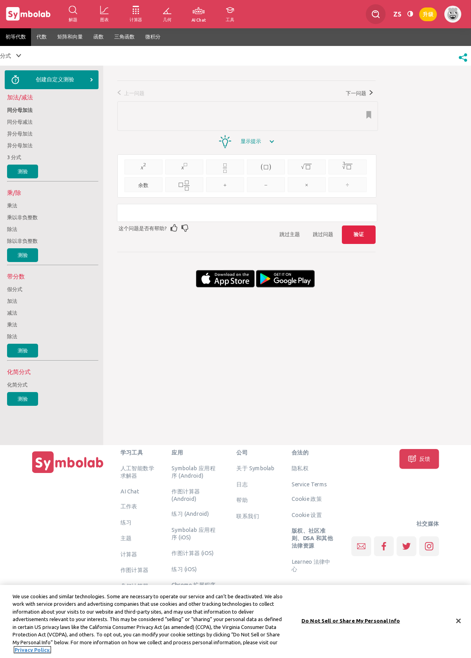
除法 (12, 229)
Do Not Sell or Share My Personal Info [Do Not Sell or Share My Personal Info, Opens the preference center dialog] (350, 622)
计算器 (128, 554)
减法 (12, 312)
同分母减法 (20, 122)
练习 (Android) (190, 514)
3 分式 (14, 157)
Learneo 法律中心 (311, 565)
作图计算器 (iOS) (193, 553)
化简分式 (17, 384)
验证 (359, 234)
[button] (463, 62)
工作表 (128, 506)
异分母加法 (20, 133)
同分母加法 (20, 110)
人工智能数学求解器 (137, 472)
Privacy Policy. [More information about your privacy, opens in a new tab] (32, 651)
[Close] (458, 622)
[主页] (68, 473)
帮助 (242, 500)
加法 (12, 301)
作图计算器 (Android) (186, 495)
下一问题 (359, 93)
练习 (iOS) (184, 569)
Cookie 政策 (307, 499)
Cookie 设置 (307, 514)
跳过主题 (289, 234)
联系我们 (247, 516)
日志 (242, 484)
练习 (126, 522)
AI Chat (129, 491)
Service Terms (309, 484)
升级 (428, 13)
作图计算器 (134, 570)
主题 (126, 538)
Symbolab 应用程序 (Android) (193, 472)
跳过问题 (323, 234)
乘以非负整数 (22, 217)
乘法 (12, 205)
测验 (23, 171)
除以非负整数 (22, 241)
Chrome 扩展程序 (194, 585)
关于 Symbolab (255, 468)
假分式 (14, 289)
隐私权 (300, 468)
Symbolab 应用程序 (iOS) (193, 533)
